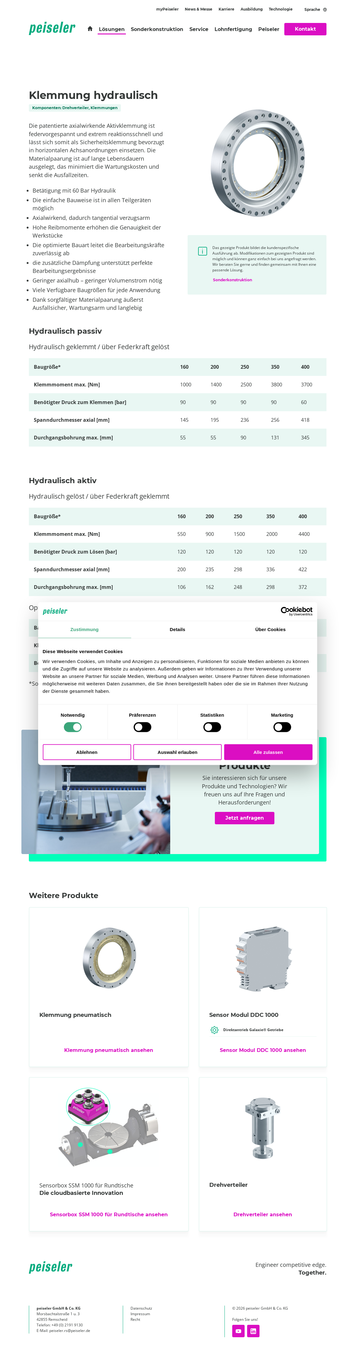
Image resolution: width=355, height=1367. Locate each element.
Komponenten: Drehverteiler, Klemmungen (75, 107)
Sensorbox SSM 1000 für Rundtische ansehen (109, 1215)
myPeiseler (167, 9)
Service (198, 29)
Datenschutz (141, 1308)
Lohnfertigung (233, 29)
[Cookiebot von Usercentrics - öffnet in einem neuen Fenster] (285, 611)
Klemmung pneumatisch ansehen (108, 1050)
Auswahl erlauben (177, 752)
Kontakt (305, 29)
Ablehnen (86, 752)
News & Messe (198, 9)
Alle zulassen (268, 752)
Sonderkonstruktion (157, 29)
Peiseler (268, 29)
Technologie (281, 9)
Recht (135, 1319)
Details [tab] (177, 629)
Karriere (226, 9)
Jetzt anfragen (250, 820)
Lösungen (112, 29)
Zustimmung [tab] (84, 629)
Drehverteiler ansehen (262, 1215)
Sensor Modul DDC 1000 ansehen (263, 1050)
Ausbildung (252, 9)
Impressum (140, 1313)
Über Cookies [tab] (270, 629)
